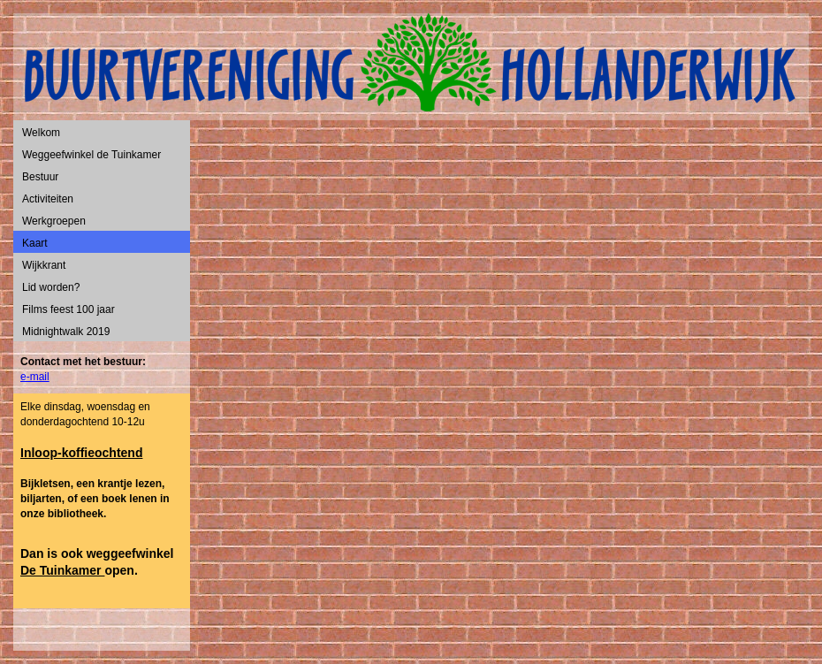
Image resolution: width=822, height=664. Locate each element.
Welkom (41, 132)
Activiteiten (47, 199)
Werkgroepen (54, 221)
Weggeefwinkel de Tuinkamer (91, 155)
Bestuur (40, 177)
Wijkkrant (43, 265)
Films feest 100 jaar (68, 309)
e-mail (34, 376)
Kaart (35, 243)
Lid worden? (51, 287)
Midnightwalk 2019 (66, 331)
